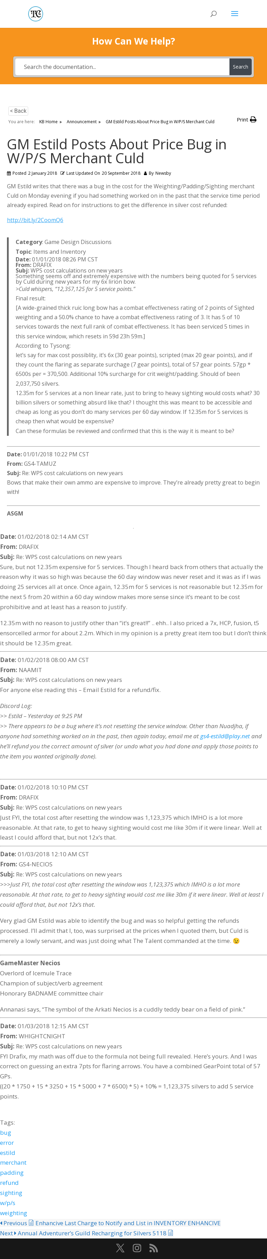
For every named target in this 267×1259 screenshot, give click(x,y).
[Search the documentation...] (122, 66)
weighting (13, 1213)
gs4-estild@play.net (225, 736)
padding (12, 1172)
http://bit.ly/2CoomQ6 (35, 220)
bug (5, 1132)
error (7, 1143)
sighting (11, 1193)
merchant (13, 1162)
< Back (18, 111)
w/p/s (7, 1203)
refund (9, 1183)
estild (7, 1153)
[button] (247, 119)
